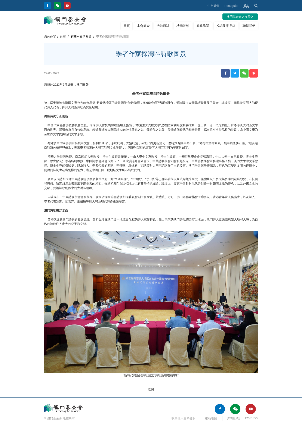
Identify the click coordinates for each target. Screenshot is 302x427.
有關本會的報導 (81, 36)
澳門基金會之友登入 (240, 16)
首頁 (126, 26)
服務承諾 (202, 26)
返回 (151, 389)
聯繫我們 (249, 26)
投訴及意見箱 (225, 26)
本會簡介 (143, 26)
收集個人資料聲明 (183, 418)
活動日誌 (163, 26)
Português (231, 5)
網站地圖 (211, 418)
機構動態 (182, 26)
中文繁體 (213, 5)
